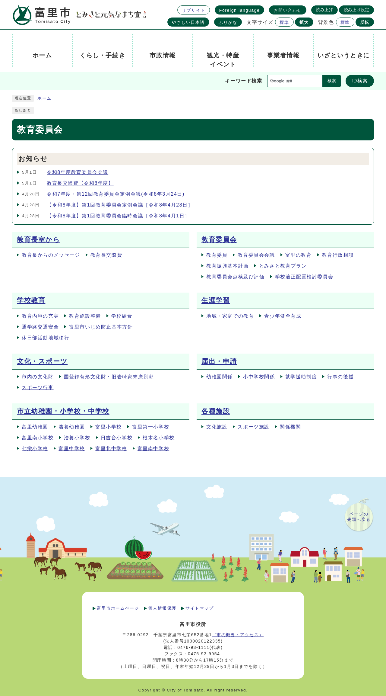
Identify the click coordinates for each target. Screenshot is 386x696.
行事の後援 (340, 376)
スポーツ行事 (38, 387)
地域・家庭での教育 (230, 316)
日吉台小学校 (117, 437)
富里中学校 (72, 448)
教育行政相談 (338, 255)
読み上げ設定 (356, 9)
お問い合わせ (288, 10)
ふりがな (228, 22)
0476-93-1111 (193, 647)
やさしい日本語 (188, 22)
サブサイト (193, 10)
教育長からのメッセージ (51, 255)
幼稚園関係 (219, 376)
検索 (331, 81)
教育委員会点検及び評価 (235, 276)
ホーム (44, 98)
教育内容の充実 (40, 316)
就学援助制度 (301, 376)
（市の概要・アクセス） (238, 634)
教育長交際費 (106, 255)
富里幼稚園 (35, 426)
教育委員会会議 (256, 255)
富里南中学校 (153, 448)
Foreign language (239, 10)
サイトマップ (199, 608)
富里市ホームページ (118, 608)
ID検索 (360, 80)
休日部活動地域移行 (45, 337)
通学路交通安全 (40, 326)
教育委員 (216, 255)
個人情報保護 (162, 608)
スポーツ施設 (254, 426)
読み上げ (324, 9)
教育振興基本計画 (227, 265)
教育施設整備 (85, 316)
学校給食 (121, 316)
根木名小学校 (159, 437)
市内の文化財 (38, 376)
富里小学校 (108, 426)
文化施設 (216, 426)
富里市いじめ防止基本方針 (101, 326)
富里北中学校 (111, 448)
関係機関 (290, 426)
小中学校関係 (259, 376)
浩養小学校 (77, 437)
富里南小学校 (38, 437)
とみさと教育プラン (283, 265)
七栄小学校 (35, 448)
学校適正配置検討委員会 (304, 276)
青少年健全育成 (282, 316)
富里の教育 (298, 255)
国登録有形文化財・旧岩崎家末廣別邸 (109, 376)
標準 (284, 22)
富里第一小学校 (150, 426)
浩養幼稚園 (72, 426)
